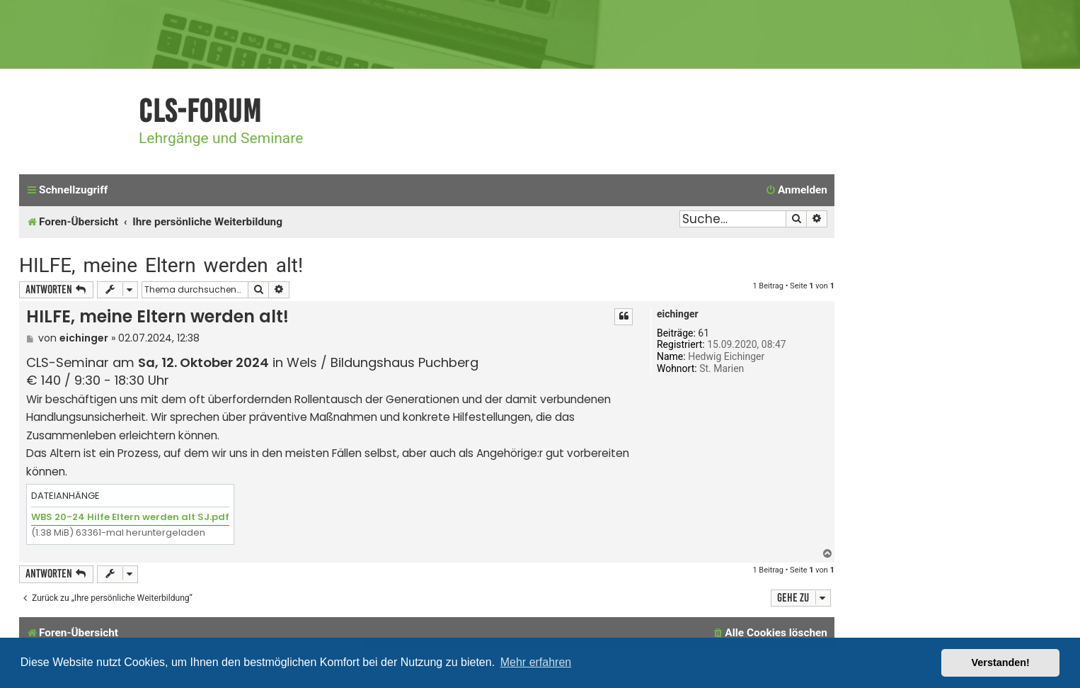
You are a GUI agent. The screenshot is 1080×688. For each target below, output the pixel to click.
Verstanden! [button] (1001, 662)
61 (703, 333)
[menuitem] (796, 191)
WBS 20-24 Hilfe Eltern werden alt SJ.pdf (130, 517)
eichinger (678, 314)
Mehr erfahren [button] (536, 662)
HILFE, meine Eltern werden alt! (161, 265)
